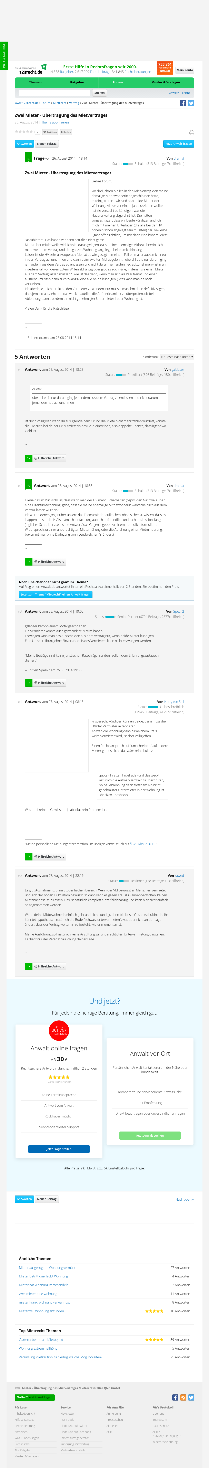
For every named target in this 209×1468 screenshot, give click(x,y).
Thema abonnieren (55, 122)
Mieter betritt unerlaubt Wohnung (43, 1276)
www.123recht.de (27, 103)
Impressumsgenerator (75, 1438)
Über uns (158, 1413)
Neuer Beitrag (47, 143)
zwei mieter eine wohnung (38, 1294)
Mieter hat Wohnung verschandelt (43, 1285)
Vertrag (74, 103)
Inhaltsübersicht (25, 1413)
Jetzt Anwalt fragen (179, 143)
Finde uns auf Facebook (76, 1432)
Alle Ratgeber (23, 1450)
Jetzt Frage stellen (59, 1149)
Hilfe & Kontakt (3, 56)
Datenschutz (160, 1426)
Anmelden (21, 1432)
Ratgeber (66, 72)
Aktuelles (112, 1426)
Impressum (159, 1419)
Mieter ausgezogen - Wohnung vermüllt (47, 1267)
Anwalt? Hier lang (179, 93)
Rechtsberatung (25, 1426)
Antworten (24, 143)
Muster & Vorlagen (165, 82)
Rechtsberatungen (138, 72)
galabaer (178, 369)
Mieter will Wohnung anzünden (41, 1311)
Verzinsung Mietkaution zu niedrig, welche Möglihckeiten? (60, 1357)
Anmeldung (114, 1413)
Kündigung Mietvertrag (75, 1444)
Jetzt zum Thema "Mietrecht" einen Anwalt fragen (55, 594)
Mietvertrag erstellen (74, 1450)
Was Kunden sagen (27, 1438)
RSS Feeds (67, 1419)
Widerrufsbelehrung (165, 1442)
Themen (35, 82)
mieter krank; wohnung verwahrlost (44, 1302)
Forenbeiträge (100, 72)
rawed (179, 875)
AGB (109, 1432)
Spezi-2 (178, 611)
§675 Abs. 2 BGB (142, 844)
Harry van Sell (174, 702)
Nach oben (185, 1199)
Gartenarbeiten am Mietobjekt (41, 1339)
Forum (118, 82)
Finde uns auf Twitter (74, 1426)
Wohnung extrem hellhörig (38, 1348)
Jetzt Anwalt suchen (150, 1135)
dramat (179, 158)
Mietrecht (59, 103)
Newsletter (68, 1413)
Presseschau (23, 1444)
